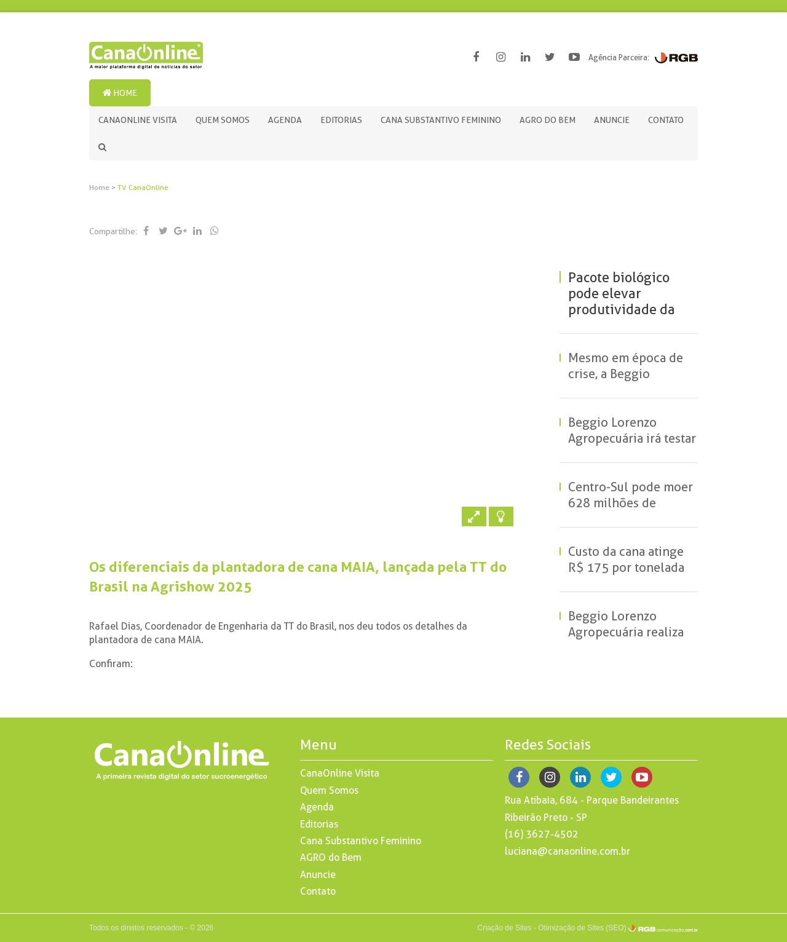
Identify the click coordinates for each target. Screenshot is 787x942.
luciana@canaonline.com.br (567, 851)
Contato (666, 120)
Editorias (341, 120)
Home (120, 93)
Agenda (285, 120)
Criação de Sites (505, 928)
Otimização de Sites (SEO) (582, 928)
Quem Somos (223, 120)
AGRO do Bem (547, 120)
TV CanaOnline (142, 187)
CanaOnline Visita (137, 120)
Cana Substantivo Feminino (441, 120)
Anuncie (612, 120)
